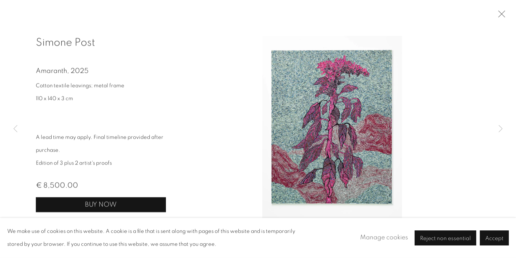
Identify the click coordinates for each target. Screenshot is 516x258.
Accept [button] (494, 238)
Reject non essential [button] (445, 238)
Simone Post (65, 43)
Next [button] (500, 129)
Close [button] (499, 16)
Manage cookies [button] (384, 237)
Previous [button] (15, 129)
